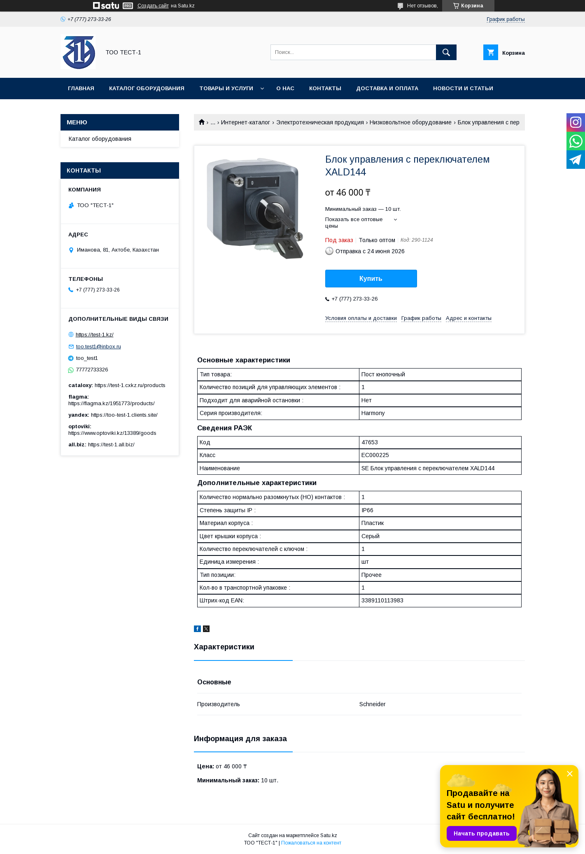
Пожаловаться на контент (311, 843)
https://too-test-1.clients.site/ (124, 415)
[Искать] (446, 52)
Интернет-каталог (245, 122)
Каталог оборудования (146, 88)
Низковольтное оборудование (411, 122)
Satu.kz (328, 835)
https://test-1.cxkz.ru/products (130, 385)
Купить (370, 278)
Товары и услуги (226, 88)
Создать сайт (153, 6)
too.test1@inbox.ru (98, 346)
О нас (285, 88)
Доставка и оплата (387, 88)
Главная (81, 88)
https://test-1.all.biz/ (111, 444)
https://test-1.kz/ (95, 334)
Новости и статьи (463, 88)
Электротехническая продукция (320, 122)
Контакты (325, 88)
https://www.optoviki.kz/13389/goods (112, 433)
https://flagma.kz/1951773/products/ (111, 403)
